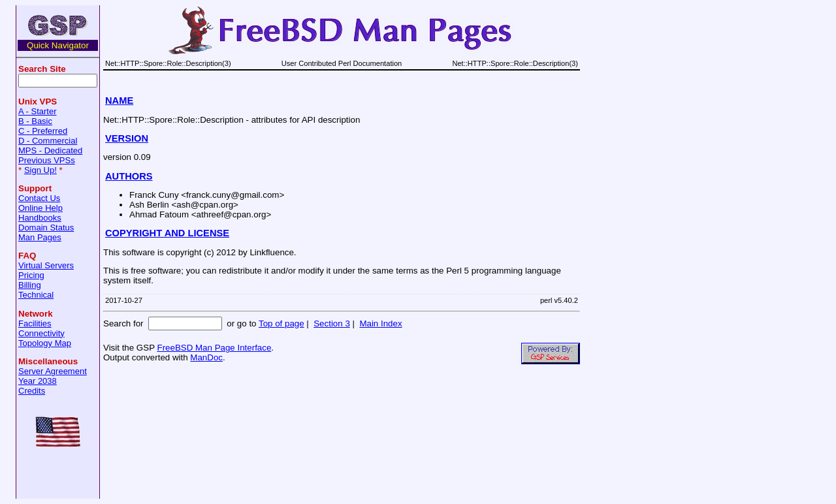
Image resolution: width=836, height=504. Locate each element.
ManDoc (206, 357)
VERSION (126, 138)
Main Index (380, 323)
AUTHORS (128, 176)
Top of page (281, 323)
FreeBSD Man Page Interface (214, 348)
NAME (119, 100)
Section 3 (332, 323)
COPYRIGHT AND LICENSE (167, 233)
